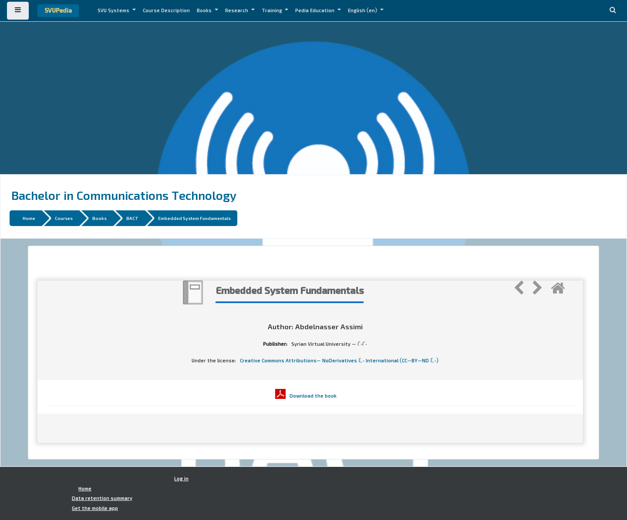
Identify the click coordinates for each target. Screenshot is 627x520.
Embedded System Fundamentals (194, 218)
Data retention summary (102, 498)
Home (29, 218)
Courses (64, 218)
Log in (181, 478)
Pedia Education (315, 10)
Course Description (166, 10)
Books (205, 10)
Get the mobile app (95, 508)
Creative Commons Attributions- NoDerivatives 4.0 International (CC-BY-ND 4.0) (339, 360)
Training (272, 10)
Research (237, 10)
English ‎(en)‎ (363, 10)
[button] (612, 11)
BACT (132, 218)
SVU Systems (114, 10)
